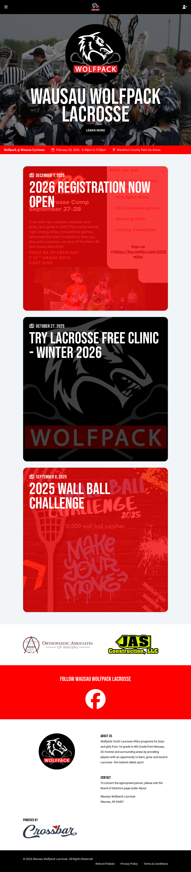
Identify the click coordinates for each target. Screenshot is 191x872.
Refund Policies (105, 864)
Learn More (95, 130)
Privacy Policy (129, 864)
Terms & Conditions (156, 864)
